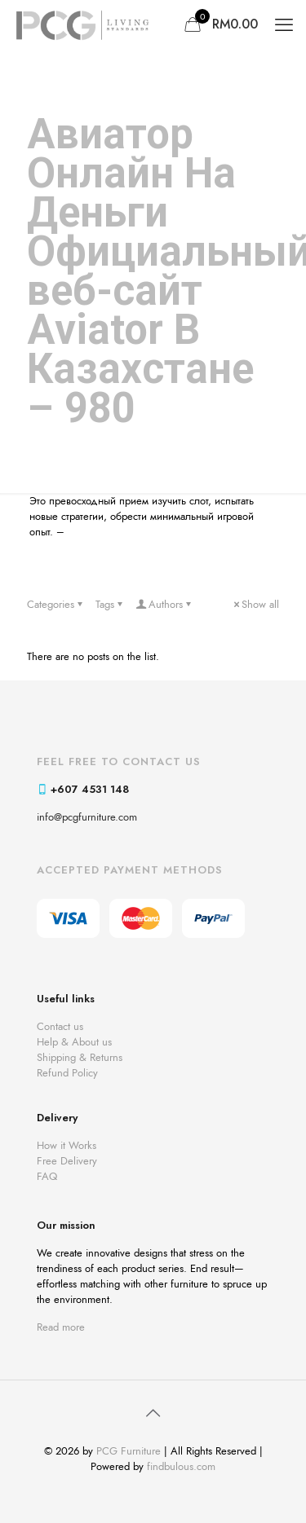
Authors (164, 604)
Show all (255, 604)
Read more (61, 1327)
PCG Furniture (128, 1451)
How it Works (66, 1145)
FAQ (47, 1176)
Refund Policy (67, 1073)
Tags (110, 604)
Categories (56, 604)
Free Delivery (67, 1161)
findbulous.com (181, 1466)
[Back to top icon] (153, 1414)
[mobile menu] (284, 24)
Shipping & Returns (79, 1057)
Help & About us (74, 1042)
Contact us (60, 1026)
